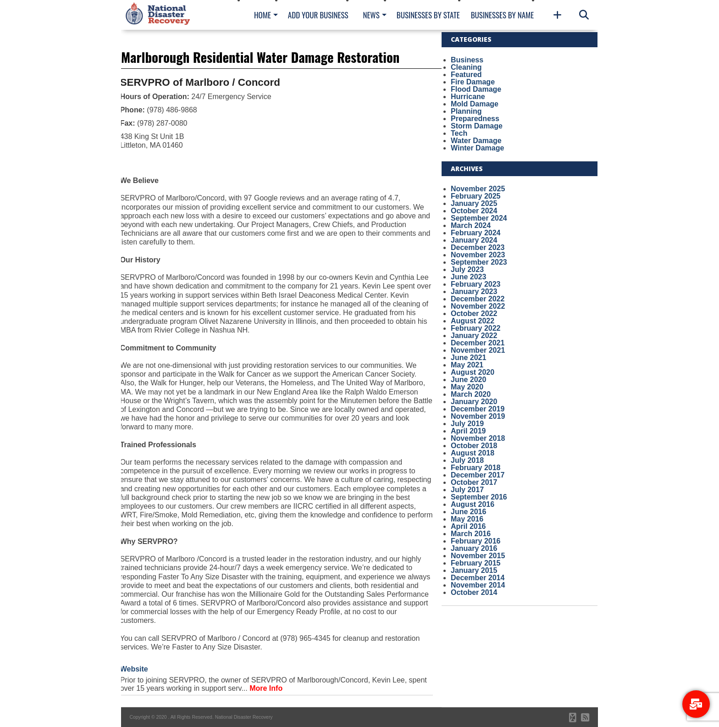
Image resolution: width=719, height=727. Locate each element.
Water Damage (476, 140)
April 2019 (468, 431)
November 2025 (478, 189)
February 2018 (476, 468)
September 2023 (479, 262)
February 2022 (476, 328)
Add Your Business (318, 15)
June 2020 (468, 379)
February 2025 (476, 196)
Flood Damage (476, 89)
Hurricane (468, 96)
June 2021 (468, 357)
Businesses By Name (502, 15)
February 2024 (476, 233)
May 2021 (467, 365)
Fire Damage (473, 82)
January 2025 (474, 203)
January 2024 (474, 240)
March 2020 (471, 394)
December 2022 (477, 299)
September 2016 (479, 497)
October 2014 (474, 592)
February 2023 (476, 284)
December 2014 (477, 578)
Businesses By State (428, 15)
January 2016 (474, 548)
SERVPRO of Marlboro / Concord (200, 82)
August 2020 (472, 372)
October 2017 (474, 482)
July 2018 (467, 460)
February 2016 (476, 541)
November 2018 (478, 438)
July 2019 (467, 423)
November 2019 (478, 416)
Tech (459, 133)
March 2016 (471, 534)
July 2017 (467, 490)
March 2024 (471, 225)
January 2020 (474, 401)
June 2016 (468, 512)
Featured (466, 74)
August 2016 (472, 504)
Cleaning (466, 67)
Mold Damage (474, 104)
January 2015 (474, 570)
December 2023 (477, 247)
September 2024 (479, 218)
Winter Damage (477, 148)
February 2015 (476, 563)
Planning (466, 111)
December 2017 (477, 475)
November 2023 (478, 255)
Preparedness (475, 118)
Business (467, 60)
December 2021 (477, 343)
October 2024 (474, 211)
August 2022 (472, 321)
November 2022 (478, 306)
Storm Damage (477, 126)
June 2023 (468, 277)
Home (262, 15)
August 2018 (472, 453)
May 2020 (467, 387)
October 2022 (474, 313)
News (371, 15)
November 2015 (478, 556)
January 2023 (474, 291)
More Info (265, 688)
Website (134, 669)
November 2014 (478, 585)
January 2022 (474, 335)
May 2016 (467, 519)
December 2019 (477, 409)
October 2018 (474, 446)
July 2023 (467, 269)
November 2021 (478, 350)
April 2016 (468, 526)
